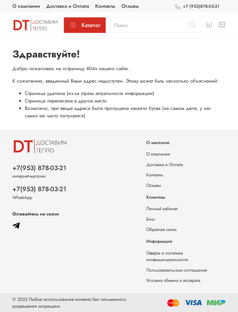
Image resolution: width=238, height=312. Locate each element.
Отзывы (130, 6)
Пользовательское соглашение (176, 270)
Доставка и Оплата (67, 6)
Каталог (84, 25)
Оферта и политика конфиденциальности (167, 256)
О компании (26, 6)
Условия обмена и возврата (173, 280)
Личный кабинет (162, 209)
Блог (150, 219)
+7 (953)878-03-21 (196, 6)
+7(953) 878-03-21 (39, 168)
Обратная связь (161, 229)
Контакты (105, 6)
